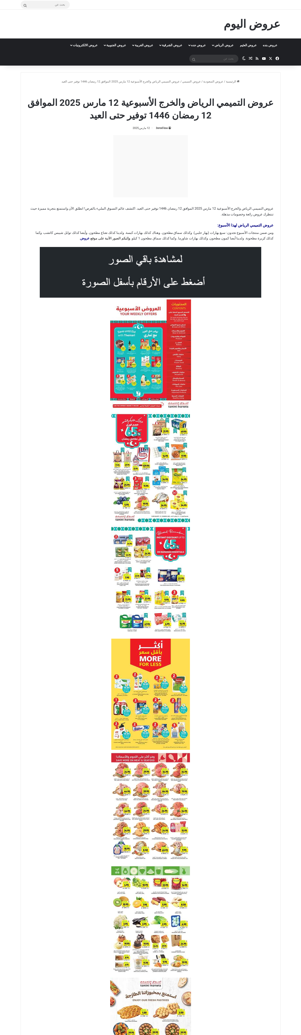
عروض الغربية (144, 45)
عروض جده (198, 45)
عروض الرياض (224, 45)
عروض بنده (270, 45)
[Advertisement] (150, 166)
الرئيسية (232, 81)
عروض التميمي (191, 81)
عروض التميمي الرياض (139, 91)
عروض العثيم (248, 45)
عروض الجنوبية (116, 45)
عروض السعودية (213, 81)
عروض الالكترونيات (85, 45)
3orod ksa (161, 128)
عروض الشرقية (172, 45)
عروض (258, 214)
